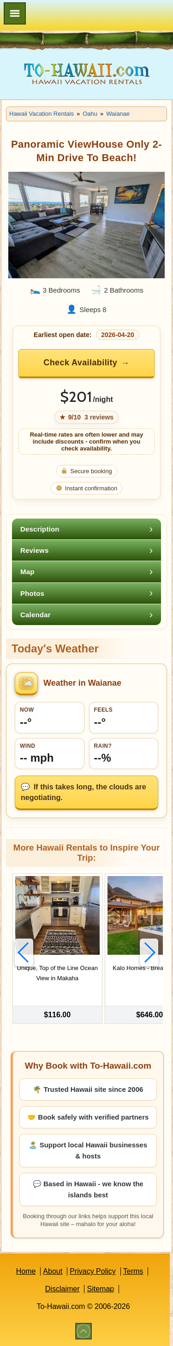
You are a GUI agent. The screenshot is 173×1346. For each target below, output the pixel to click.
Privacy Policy (93, 1271)
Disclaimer (62, 1289)
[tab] (86, 529)
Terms (133, 1271)
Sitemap (100, 1289)
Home (26, 1271)
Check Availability (80, 362)
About (52, 1271)
